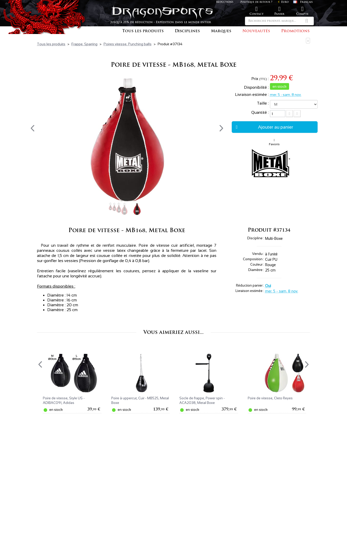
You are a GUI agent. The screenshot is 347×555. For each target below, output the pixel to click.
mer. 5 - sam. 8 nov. (286, 95)
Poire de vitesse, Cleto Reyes (270, 398)
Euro (283, 2)
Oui (268, 286)
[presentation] (32, 128)
